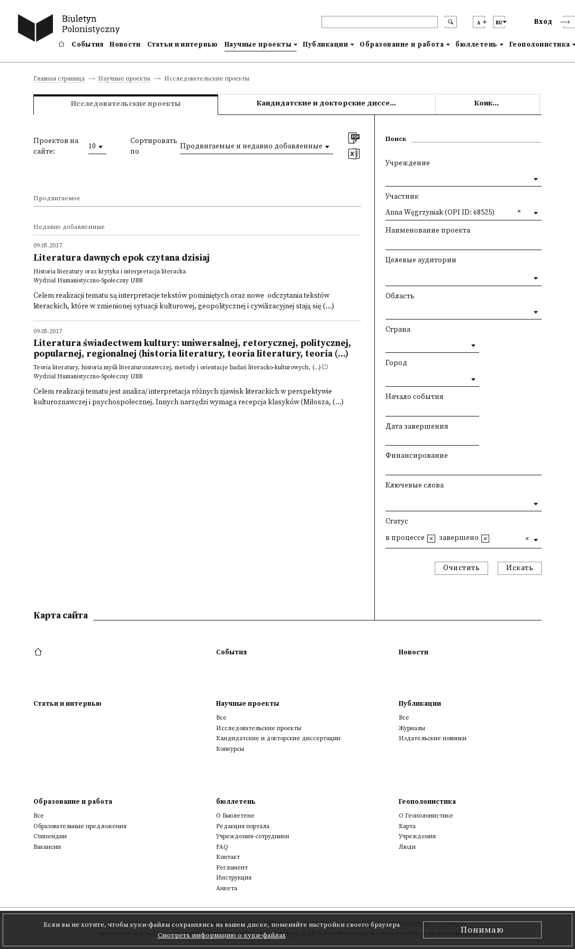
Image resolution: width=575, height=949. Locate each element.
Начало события (414, 397)
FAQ (222, 847)
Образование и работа (402, 44)
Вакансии (47, 847)
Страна (397, 329)
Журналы (412, 728)
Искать (519, 568)
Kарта (407, 826)
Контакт (228, 857)
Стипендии (50, 836)
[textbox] (388, 275)
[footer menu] (39, 652)
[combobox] (97, 146)
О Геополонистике (426, 816)
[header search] (379, 22)
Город (396, 363)
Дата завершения (416, 426)
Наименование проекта (427, 230)
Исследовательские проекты (258, 728)
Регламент (232, 868)
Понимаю (482, 930)
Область (400, 296)
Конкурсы (492, 103)
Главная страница (59, 79)
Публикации (325, 44)
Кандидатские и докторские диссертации (337, 103)
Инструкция (233, 878)
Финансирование (416, 455)
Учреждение (407, 163)
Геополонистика (427, 801)
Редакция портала (242, 826)
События (87, 44)
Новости (125, 44)
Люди (407, 847)
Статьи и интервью (182, 44)
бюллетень (476, 44)
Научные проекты (258, 44)
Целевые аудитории (420, 260)
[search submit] (451, 22)
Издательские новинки (432, 738)
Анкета (226, 888)
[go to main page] (71, 29)
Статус (396, 521)
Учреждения (417, 836)
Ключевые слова (414, 485)
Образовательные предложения (80, 826)
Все (221, 718)
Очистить (461, 568)
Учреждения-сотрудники (252, 836)
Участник (402, 196)
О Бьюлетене (235, 816)
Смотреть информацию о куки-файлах (222, 935)
